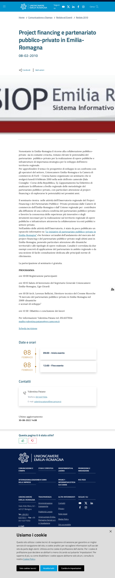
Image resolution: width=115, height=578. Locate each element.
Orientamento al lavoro (65, 469)
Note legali (62, 513)
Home (22, 17)
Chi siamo (42, 479)
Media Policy (63, 519)
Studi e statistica (45, 468)
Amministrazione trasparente (45, 505)
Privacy (61, 508)
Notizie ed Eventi (64, 17)
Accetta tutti (48, 568)
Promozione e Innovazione (84, 469)
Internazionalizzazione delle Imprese (29, 481)
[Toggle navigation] (4, 6)
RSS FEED (82, 479)
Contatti (61, 503)
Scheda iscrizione (28, 328)
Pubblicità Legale (45, 511)
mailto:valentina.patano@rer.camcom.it (39, 321)
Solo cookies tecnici (28, 568)
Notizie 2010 (82, 17)
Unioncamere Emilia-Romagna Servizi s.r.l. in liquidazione (47, 520)
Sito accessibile (64, 524)
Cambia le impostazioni (71, 568)
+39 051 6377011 (24, 516)
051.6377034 (41, 396)
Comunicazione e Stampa (40, 17)
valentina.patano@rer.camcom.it (47, 401)
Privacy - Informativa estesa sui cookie (66, 482)
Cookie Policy (29, 559)
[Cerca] (97, 6)
